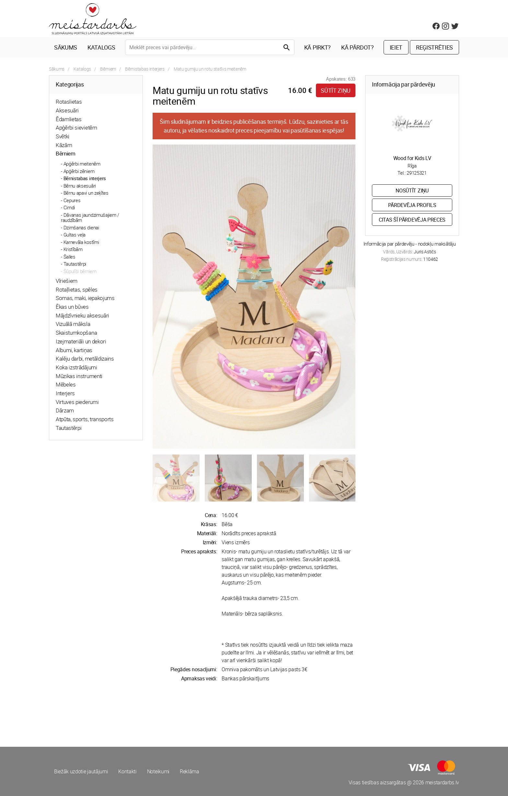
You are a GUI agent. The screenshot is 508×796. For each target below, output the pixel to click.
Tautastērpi (75, 263)
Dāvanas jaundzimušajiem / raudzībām (90, 218)
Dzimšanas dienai (81, 227)
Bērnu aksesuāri (80, 185)
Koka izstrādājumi (76, 367)
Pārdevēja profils (412, 205)
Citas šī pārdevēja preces (412, 219)
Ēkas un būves (72, 306)
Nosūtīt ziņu (412, 190)
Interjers (65, 393)
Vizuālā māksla (73, 324)
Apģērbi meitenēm (82, 163)
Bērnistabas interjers (144, 69)
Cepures (72, 200)
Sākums (65, 47)
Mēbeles (66, 384)
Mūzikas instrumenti (79, 376)
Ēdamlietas (69, 119)
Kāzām (64, 145)
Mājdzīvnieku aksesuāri (82, 315)
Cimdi (69, 207)
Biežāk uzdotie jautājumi (81, 771)
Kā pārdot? (357, 47)
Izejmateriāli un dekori (81, 341)
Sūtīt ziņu (336, 90)
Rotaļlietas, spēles (77, 289)
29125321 (416, 172)
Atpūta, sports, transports (85, 419)
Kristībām (73, 249)
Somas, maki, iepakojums (85, 298)
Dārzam (65, 410)
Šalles (69, 256)
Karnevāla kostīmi (81, 242)
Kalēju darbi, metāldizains (85, 358)
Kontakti (127, 771)
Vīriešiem (66, 280)
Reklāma (189, 771)
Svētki (62, 136)
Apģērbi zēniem (79, 171)
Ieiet (396, 47)
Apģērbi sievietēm (76, 127)
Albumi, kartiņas (74, 350)
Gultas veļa (75, 234)
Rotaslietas (69, 101)
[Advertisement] (150, 714)
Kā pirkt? (317, 47)
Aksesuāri (67, 110)
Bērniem (108, 69)
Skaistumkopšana (76, 332)
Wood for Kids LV (412, 158)
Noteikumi (158, 771)
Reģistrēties (434, 47)
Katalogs (101, 47)
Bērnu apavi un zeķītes (86, 193)
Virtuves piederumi (77, 402)
